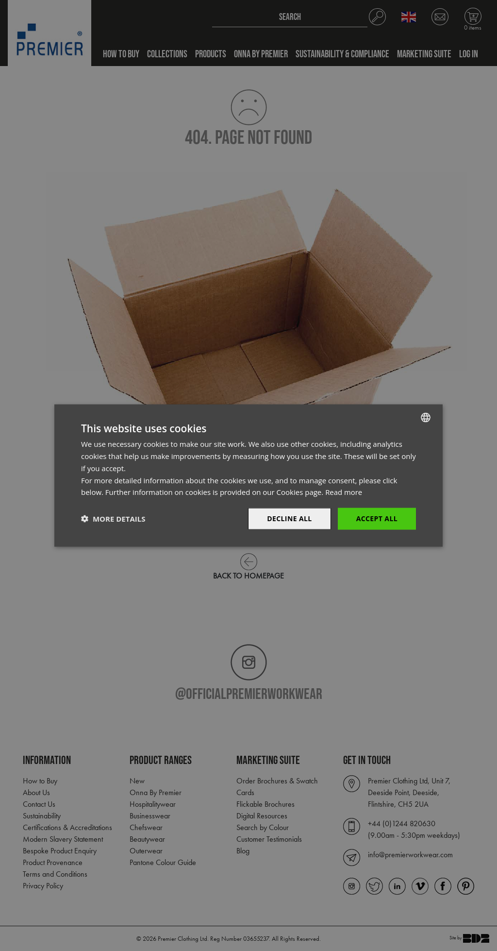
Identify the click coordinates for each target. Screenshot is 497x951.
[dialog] (248, 475)
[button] (113, 518)
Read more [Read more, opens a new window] (344, 492)
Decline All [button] (289, 518)
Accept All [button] (377, 518)
